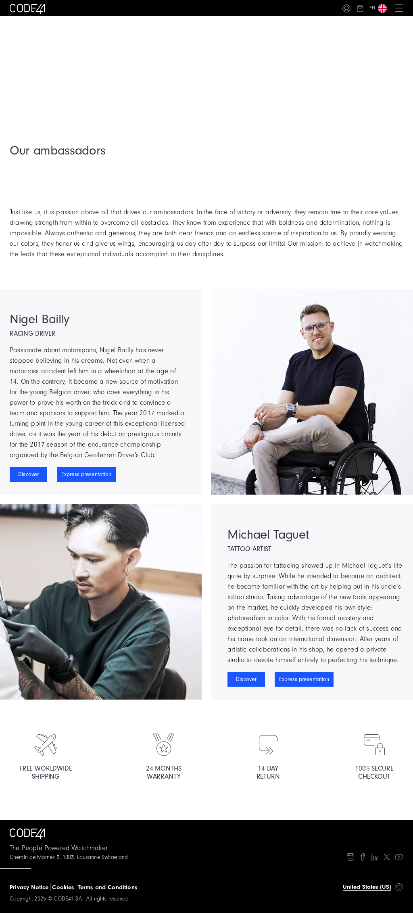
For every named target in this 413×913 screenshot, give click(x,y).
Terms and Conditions (107, 887)
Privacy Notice (29, 887)
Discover (28, 474)
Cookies (63, 887)
